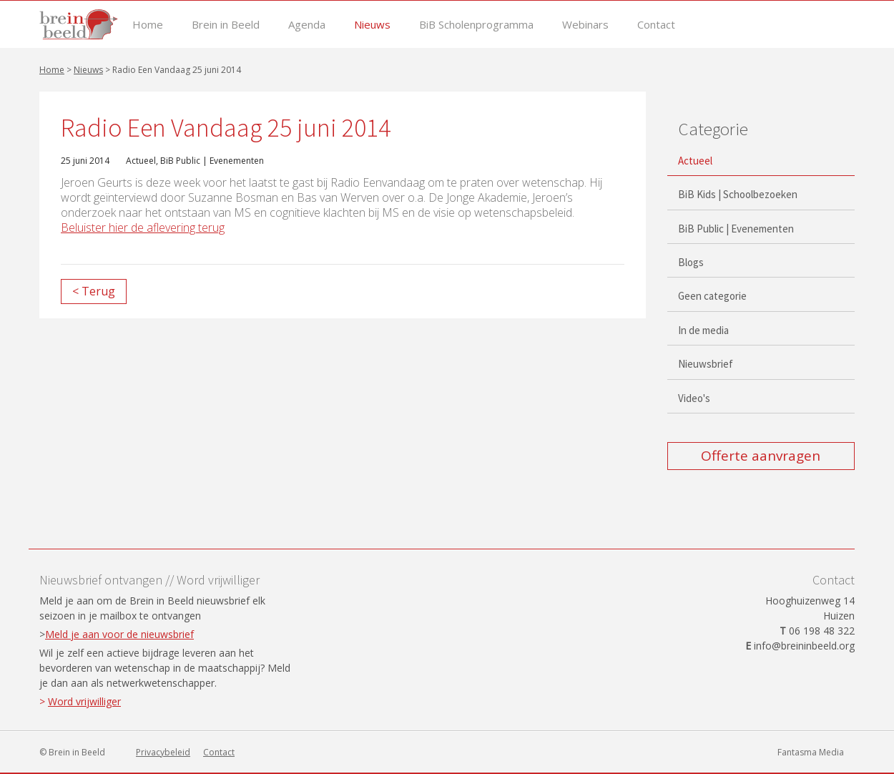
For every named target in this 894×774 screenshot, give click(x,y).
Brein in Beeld (226, 24)
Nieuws (372, 24)
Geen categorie (712, 296)
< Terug (93, 291)
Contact (656, 24)
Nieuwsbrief (705, 364)
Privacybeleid (163, 752)
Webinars (585, 24)
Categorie (713, 128)
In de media (703, 330)
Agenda (306, 24)
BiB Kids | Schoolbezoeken (737, 194)
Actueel (141, 161)
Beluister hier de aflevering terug (143, 227)
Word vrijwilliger (84, 701)
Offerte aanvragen (760, 455)
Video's (694, 398)
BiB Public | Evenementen (212, 161)
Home (147, 24)
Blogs (691, 262)
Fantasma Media (810, 752)
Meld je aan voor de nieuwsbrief (119, 634)
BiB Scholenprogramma (476, 24)
